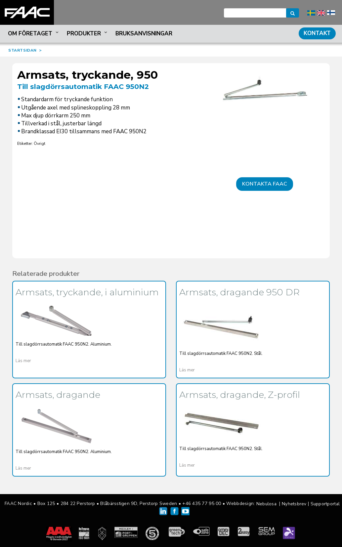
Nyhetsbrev (294, 504)
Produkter (87, 33)
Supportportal (325, 504)
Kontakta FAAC (264, 184)
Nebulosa (266, 504)
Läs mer (23, 361)
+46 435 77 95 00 (201, 503)
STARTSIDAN (22, 50)
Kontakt (317, 33)
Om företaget (34, 33)
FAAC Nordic (27, 12)
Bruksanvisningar (143, 33)
